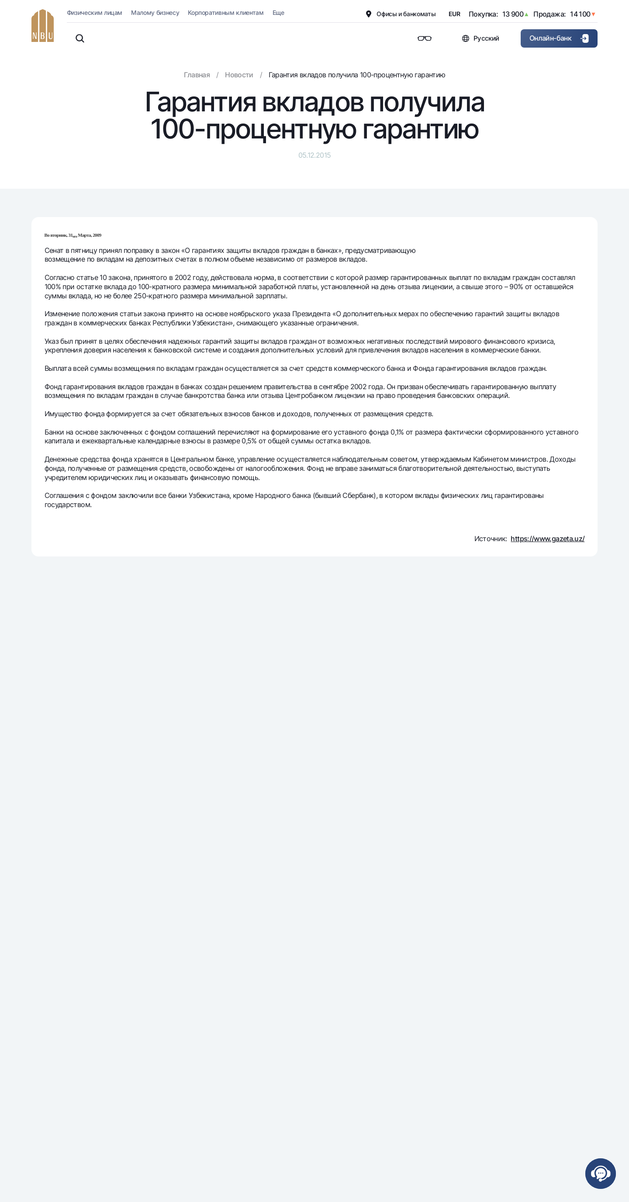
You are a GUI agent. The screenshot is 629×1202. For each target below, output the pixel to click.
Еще (278, 12)
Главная (197, 74)
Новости (239, 74)
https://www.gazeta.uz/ (547, 538)
